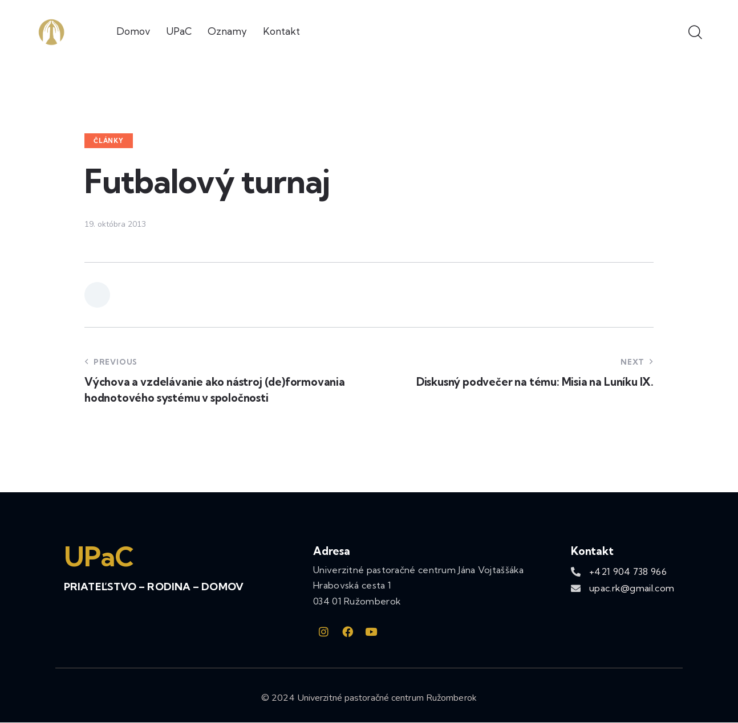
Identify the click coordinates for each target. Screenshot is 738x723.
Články (109, 141)
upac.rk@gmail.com (631, 588)
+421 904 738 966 (628, 571)
